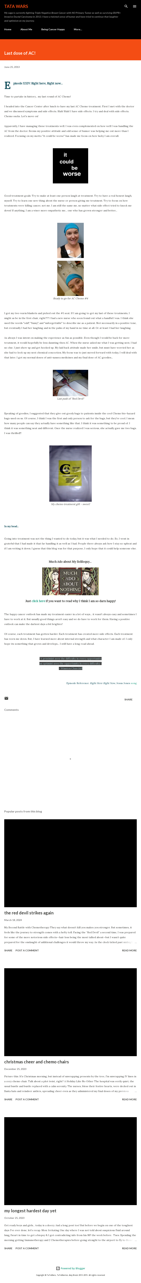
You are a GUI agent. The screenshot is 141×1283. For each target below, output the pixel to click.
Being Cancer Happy (53, 29)
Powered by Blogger (70, 1268)
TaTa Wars (16, 6)
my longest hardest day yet (30, 1210)
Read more (129, 950)
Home (7, 29)
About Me (26, 29)
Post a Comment (27, 950)
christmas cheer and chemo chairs (36, 1061)
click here (38, 601)
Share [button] (128, 699)
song (134, 683)
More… (78, 29)
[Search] (126, 6)
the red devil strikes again (29, 912)
